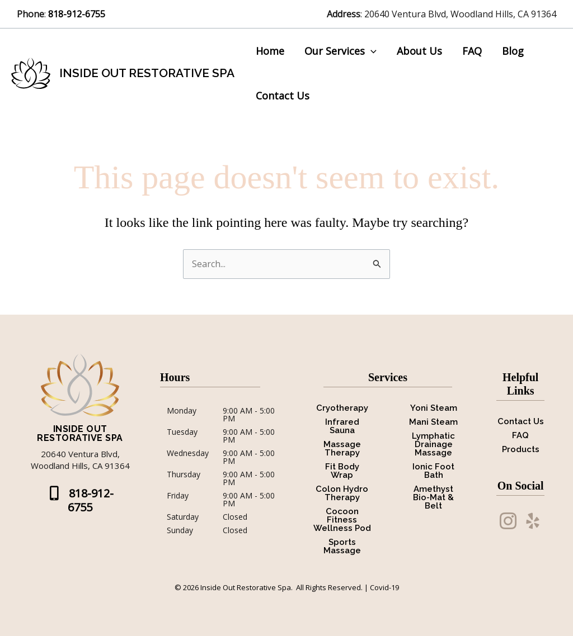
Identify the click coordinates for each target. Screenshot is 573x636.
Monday (181, 411)
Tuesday (182, 432)
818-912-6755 (77, 14)
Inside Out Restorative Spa (146, 73)
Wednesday (188, 453)
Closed (235, 517)
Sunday (180, 530)
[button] (371, 51)
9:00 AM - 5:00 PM (249, 415)
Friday (178, 496)
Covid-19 (384, 587)
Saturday (183, 517)
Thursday (183, 475)
